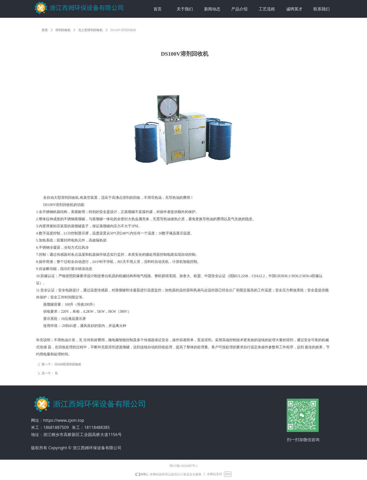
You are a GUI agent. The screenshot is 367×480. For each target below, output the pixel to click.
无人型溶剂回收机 (90, 30)
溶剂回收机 (63, 30)
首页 (45, 30)
